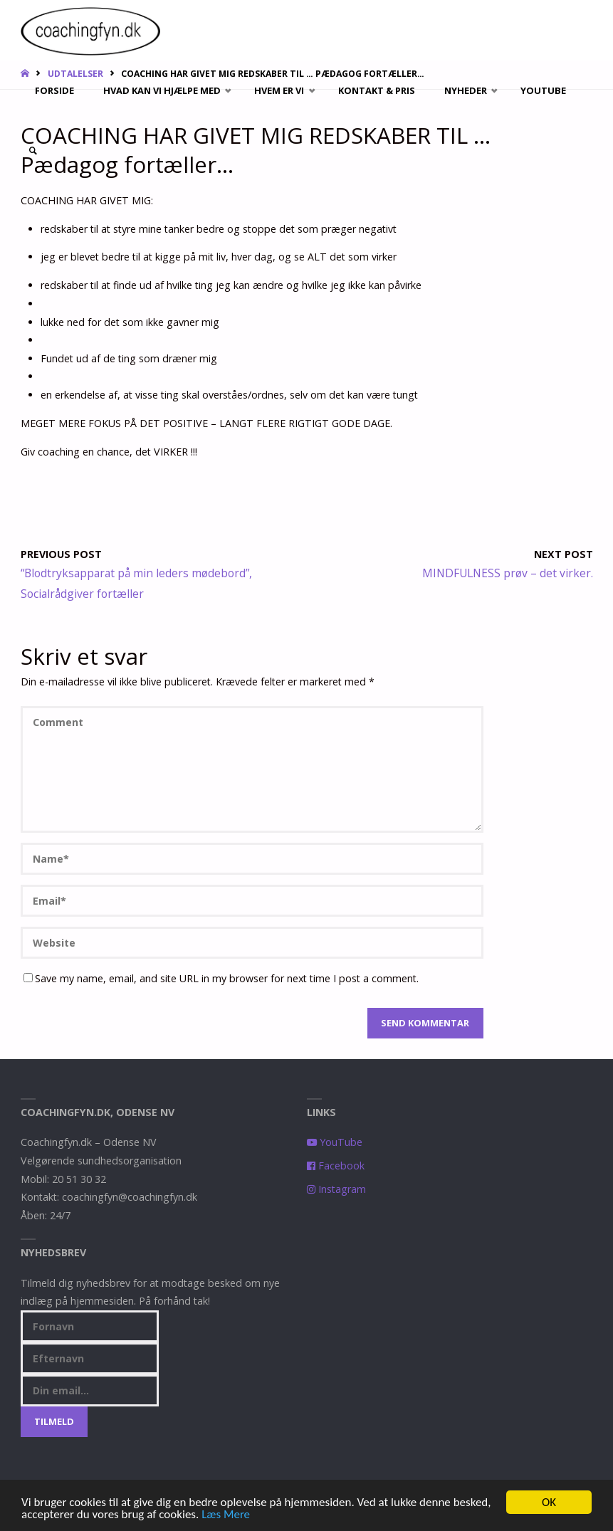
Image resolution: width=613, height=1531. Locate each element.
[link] (32, 151)
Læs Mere (225, 1515)
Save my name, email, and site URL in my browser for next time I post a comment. (221, 978)
